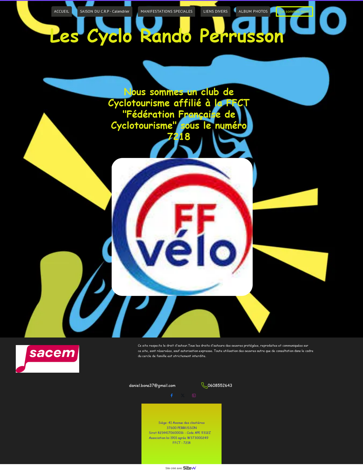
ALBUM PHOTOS (253, 11)
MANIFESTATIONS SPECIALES (166, 11)
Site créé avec (182, 468)
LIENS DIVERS (215, 11)
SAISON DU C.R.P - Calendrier (104, 11)
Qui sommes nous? (295, 11)
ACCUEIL (61, 11)
